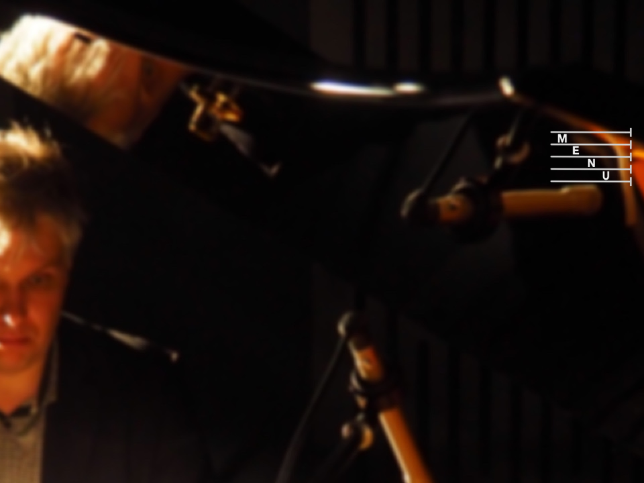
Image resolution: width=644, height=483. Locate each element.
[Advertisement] (291, 94)
